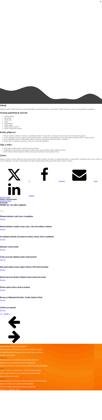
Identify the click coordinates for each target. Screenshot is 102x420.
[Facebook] (47, 181)
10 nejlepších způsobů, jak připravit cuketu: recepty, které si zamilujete (21, 352)
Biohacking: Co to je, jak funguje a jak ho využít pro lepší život (19, 359)
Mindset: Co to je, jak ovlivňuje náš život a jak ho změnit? (17, 362)
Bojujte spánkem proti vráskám (9, 376)
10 (4, 314)
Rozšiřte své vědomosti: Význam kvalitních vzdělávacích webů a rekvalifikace (24, 365)
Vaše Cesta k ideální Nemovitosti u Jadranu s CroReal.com (18, 386)
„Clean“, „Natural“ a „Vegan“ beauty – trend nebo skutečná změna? (20, 370)
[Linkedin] (17, 196)
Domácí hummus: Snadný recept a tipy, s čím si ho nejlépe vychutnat (21, 349)
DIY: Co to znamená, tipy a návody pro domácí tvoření (16, 383)
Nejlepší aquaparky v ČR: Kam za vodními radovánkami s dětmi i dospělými (23, 381)
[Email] (81, 181)
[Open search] (100, 1)
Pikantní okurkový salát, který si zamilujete (13, 346)
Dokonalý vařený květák (7, 355)
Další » (7, 314)
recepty (2, 4)
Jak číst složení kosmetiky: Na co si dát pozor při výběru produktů (20, 373)
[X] (15, 181)
